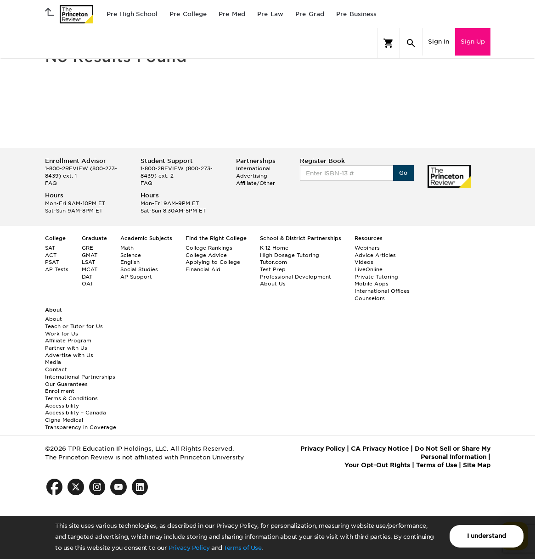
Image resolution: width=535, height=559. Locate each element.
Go (403, 172)
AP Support (136, 277)
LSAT (88, 262)
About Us (273, 283)
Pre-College (188, 14)
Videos (364, 262)
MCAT (89, 269)
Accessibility (62, 405)
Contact (56, 369)
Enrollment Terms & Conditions (71, 395)
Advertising (251, 176)
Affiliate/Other (255, 183)
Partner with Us (66, 348)
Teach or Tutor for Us (74, 326)
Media (53, 362)
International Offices (382, 291)
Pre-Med (232, 14)
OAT (87, 283)
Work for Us (61, 333)
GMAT (89, 255)
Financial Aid (203, 269)
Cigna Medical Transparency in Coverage (80, 423)
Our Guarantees (66, 384)
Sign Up (473, 41)
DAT (87, 277)
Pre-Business (356, 14)
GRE (87, 248)
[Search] (411, 43)
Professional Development (295, 277)
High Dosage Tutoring (289, 255)
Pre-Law (270, 14)
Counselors (370, 298)
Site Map (476, 465)
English (130, 262)
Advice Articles (375, 255)
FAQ (51, 183)
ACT (50, 255)
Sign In (438, 41)
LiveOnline (369, 269)
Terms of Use (242, 547)
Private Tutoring (376, 277)
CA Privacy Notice (380, 448)
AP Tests (56, 269)
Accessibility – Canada (75, 412)
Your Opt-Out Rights (377, 465)
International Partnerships (80, 377)
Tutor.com (273, 262)
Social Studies (139, 269)
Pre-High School (132, 14)
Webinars (367, 248)
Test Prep (273, 269)
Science (130, 255)
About (53, 319)
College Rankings (209, 248)
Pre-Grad (309, 14)
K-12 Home (274, 248)
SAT (50, 248)
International (253, 168)
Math (127, 248)
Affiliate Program (68, 340)
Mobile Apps (372, 283)
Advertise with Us (69, 355)
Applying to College (213, 262)
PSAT (52, 262)
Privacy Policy (189, 547)
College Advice (206, 255)
